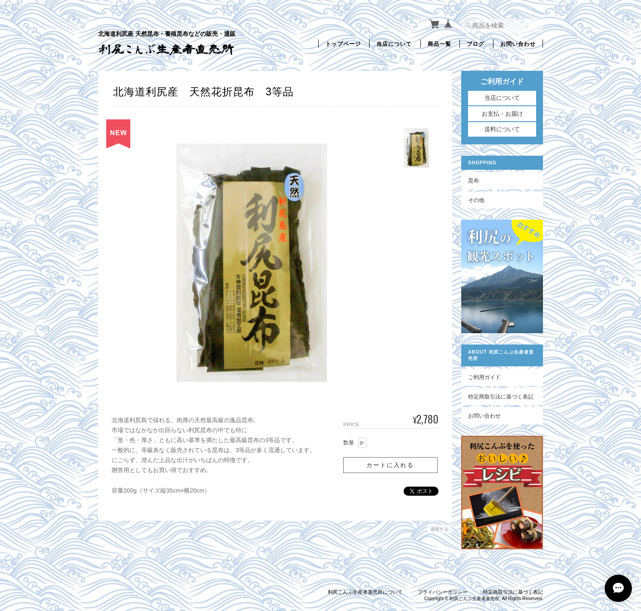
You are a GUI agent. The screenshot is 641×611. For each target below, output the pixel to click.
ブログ (475, 43)
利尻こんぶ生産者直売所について (365, 592)
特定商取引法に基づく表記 (500, 396)
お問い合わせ (518, 43)
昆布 (473, 180)
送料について (502, 129)
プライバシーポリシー (443, 592)
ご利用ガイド (484, 377)
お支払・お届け (502, 113)
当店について (394, 43)
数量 (348, 442)
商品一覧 (439, 43)
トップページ (343, 43)
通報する (439, 529)
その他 (476, 200)
